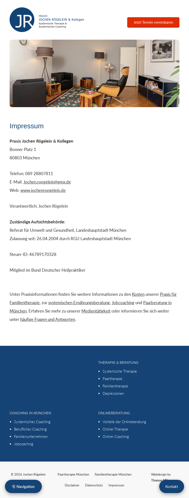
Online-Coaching (116, 436)
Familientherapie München (113, 474)
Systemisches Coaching (32, 421)
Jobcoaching (123, 302)
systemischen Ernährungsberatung (79, 302)
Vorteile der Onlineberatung (124, 421)
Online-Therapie (115, 429)
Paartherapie (112, 378)
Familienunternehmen (31, 436)
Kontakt (171, 486)
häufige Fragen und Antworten (47, 319)
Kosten (138, 294)
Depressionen (113, 393)
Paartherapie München (73, 474)
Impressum (116, 485)
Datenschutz (94, 485)
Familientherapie (115, 386)
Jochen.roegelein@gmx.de (47, 181)
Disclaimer (72, 485)
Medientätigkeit (95, 311)
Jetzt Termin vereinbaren (153, 22)
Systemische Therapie (120, 371)
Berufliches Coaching (30, 429)
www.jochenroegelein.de (43, 190)
